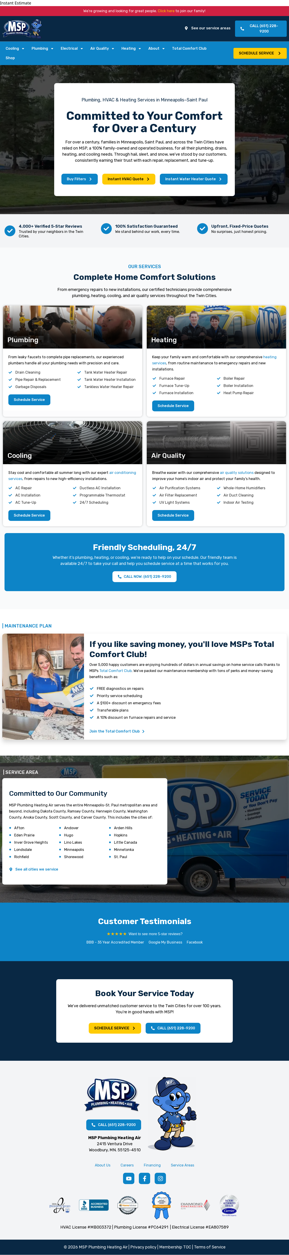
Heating (131, 48)
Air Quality (102, 48)
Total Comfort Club (189, 48)
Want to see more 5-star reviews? (156, 934)
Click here (166, 11)
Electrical (72, 48)
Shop (10, 58)
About (156, 48)
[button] (260, 53)
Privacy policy (143, 1247)
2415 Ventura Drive (115, 1143)
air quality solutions (237, 473)
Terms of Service (210, 1247)
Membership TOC (175, 1247)
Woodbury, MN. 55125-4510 (115, 1149)
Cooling (15, 48)
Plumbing (43, 48)
